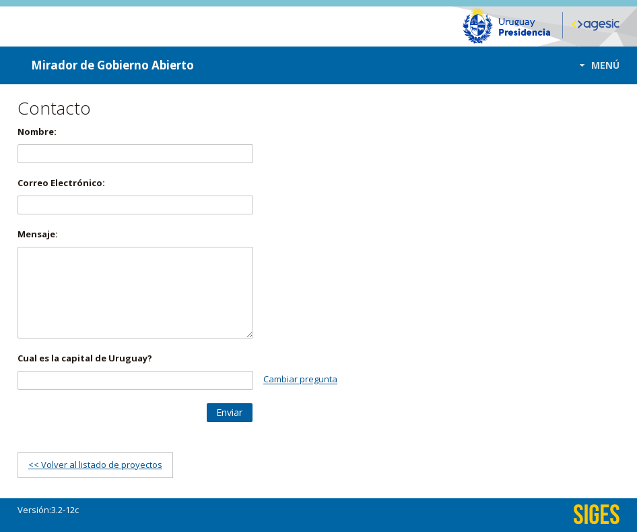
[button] (595, 65)
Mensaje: (38, 234)
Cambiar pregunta (300, 380)
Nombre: (37, 131)
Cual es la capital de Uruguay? (85, 358)
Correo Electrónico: (61, 183)
